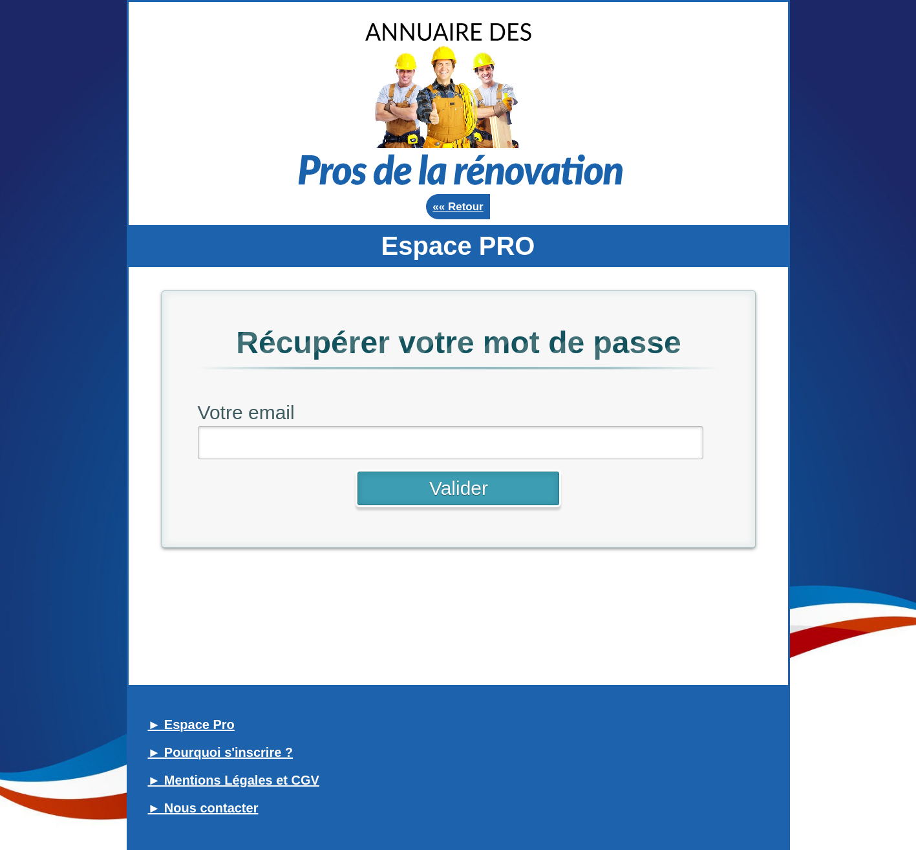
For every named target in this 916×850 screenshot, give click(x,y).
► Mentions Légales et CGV (233, 780)
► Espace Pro (191, 724)
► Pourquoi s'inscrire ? (220, 752)
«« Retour (457, 207)
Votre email (246, 412)
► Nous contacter (203, 808)
